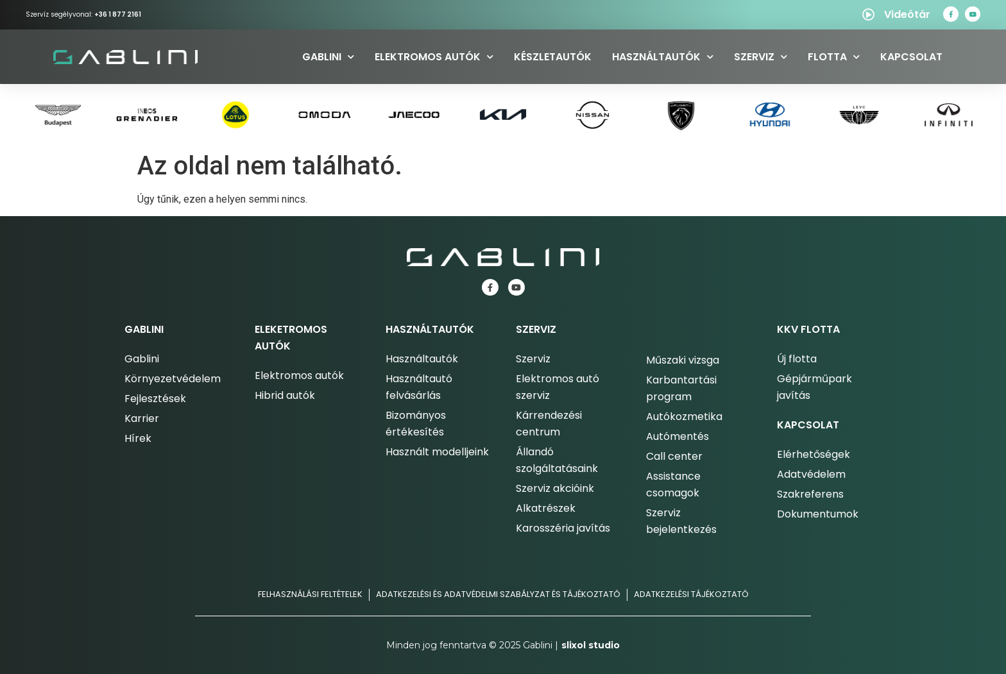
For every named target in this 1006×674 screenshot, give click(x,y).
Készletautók (553, 56)
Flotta (834, 56)
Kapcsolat (911, 56)
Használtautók (662, 56)
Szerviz (760, 56)
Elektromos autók (434, 56)
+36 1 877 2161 (117, 14)
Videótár (907, 14)
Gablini (328, 56)
